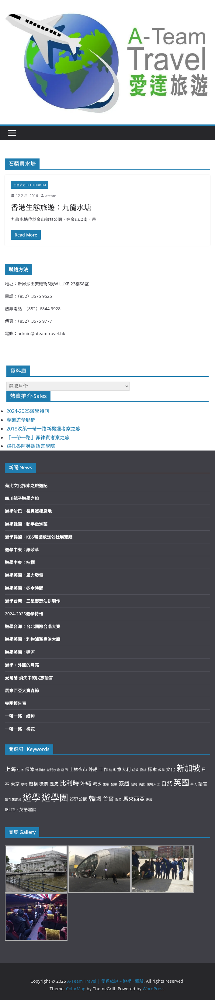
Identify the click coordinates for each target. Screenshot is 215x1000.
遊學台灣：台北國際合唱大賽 (32, 626)
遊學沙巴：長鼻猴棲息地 (28, 511)
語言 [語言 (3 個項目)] (202, 784)
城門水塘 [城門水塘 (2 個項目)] (53, 770)
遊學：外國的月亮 (22, 665)
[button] (107, 60)
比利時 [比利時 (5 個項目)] (69, 783)
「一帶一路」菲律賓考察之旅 (38, 437)
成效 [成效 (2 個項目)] (135, 770)
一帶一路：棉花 (20, 729)
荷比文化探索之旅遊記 (26, 485)
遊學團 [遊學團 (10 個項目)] (55, 797)
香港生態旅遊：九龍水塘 (51, 207)
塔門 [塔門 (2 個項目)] (64, 770)
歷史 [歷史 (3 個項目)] (54, 784)
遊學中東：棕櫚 (20, 562)
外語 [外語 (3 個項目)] (93, 769)
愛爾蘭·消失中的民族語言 (29, 678)
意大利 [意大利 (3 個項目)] (124, 769)
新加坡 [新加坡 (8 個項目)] (188, 768)
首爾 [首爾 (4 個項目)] (108, 798)
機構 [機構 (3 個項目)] (33, 784)
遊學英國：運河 (20, 652)
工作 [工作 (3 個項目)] (103, 769)
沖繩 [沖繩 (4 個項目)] (85, 783)
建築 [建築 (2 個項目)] (112, 770)
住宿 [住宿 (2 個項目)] (20, 770)
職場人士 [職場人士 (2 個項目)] (153, 784)
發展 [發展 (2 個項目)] (114, 784)
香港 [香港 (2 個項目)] (118, 800)
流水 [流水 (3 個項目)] (97, 784)
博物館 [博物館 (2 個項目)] (40, 770)
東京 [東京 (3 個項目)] (15, 784)
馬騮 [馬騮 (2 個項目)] (149, 800)
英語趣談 (27, 809)
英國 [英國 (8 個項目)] (181, 782)
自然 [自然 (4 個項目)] (166, 783)
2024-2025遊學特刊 (27, 411)
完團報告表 (15, 703)
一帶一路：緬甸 (20, 716)
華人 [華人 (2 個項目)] (193, 784)
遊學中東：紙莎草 (22, 550)
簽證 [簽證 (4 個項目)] (124, 783)
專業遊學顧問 (21, 420)
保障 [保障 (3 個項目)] (29, 769)
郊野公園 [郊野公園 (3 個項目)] (78, 799)
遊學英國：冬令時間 (24, 588)
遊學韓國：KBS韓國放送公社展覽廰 (38, 537)
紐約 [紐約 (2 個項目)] (134, 784)
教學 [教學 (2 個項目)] (161, 770)
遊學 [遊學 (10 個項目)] (31, 797)
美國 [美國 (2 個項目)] (142, 784)
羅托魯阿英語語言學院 (30, 446)
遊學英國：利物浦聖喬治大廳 (32, 639)
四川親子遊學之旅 (22, 498)
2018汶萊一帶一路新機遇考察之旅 (43, 428)
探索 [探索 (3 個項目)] (152, 769)
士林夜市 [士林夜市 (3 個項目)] (78, 769)
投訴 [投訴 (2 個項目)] (143, 770)
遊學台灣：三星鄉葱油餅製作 (32, 601)
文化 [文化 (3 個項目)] (170, 769)
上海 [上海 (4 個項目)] (10, 769)
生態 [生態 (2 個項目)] (106, 784)
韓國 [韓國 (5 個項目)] (95, 798)
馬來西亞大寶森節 (22, 690)
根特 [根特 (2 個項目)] (24, 784)
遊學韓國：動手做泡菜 (26, 524)
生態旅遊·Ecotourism (29, 185)
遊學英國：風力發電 (24, 575)
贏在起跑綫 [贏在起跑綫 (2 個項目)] (13, 800)
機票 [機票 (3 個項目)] (43, 784)
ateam (50, 195)
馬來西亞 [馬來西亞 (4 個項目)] (134, 798)
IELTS (10, 809)
